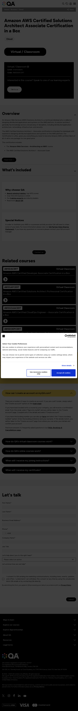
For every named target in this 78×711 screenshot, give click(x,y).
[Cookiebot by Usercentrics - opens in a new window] (66, 336)
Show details (67, 365)
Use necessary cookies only (38, 373)
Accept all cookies (63, 373)
